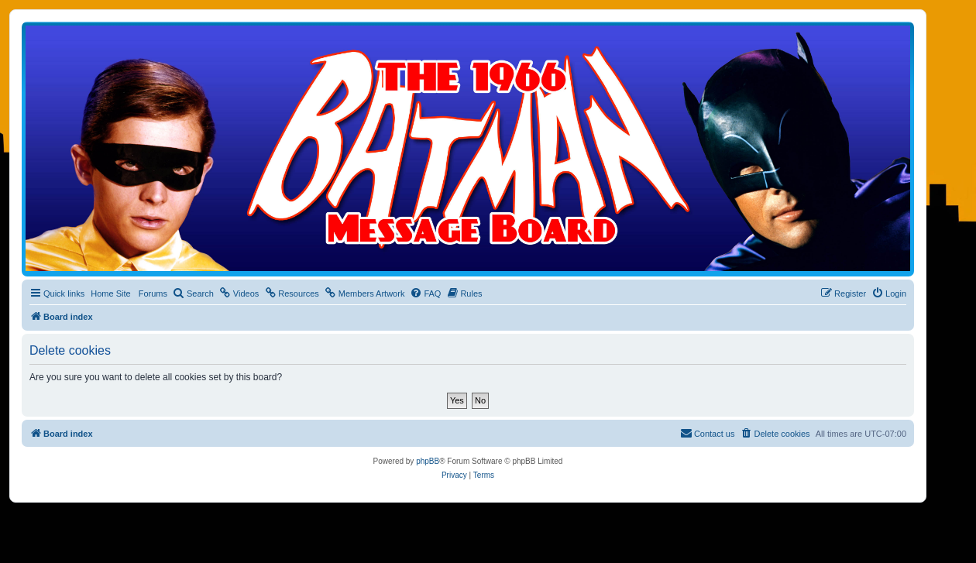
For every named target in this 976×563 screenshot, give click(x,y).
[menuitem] (193, 293)
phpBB (427, 461)
